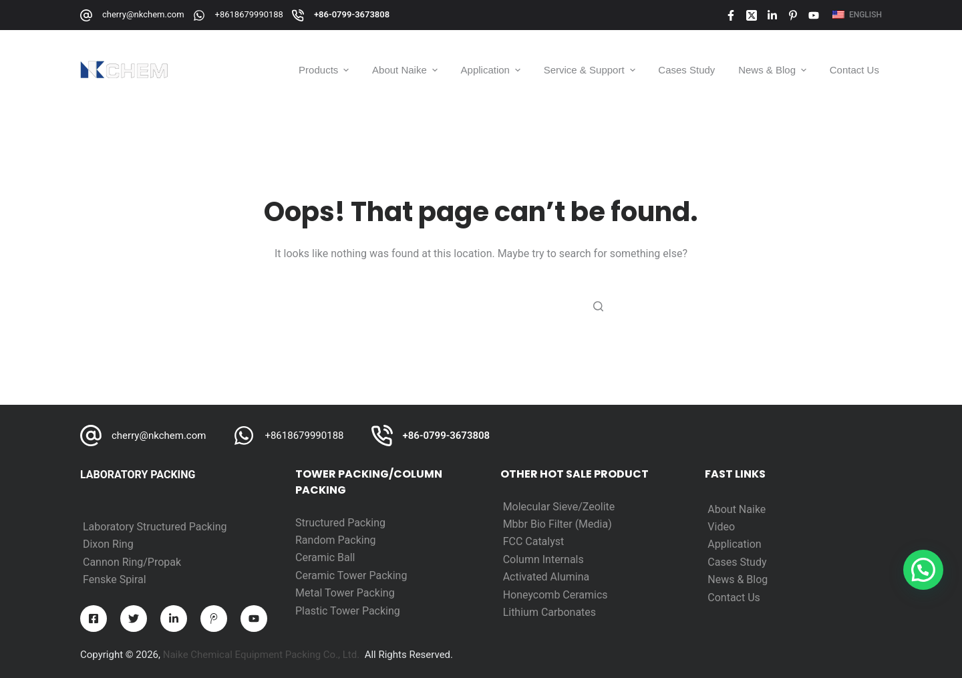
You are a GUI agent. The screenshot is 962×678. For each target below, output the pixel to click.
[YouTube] (813, 15)
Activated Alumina (546, 576)
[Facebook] (731, 15)
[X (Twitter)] (751, 15)
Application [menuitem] (492, 70)
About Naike (736, 509)
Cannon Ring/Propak (132, 562)
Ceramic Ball (325, 557)
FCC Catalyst (534, 541)
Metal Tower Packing (345, 592)
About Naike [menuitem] (406, 70)
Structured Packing (340, 522)
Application (734, 544)
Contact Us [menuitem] (854, 69)
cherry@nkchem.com (143, 14)
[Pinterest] (793, 15)
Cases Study (736, 562)
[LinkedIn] (772, 15)
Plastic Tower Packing (347, 611)
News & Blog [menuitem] (773, 70)
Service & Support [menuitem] (591, 70)
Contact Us (733, 597)
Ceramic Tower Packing (351, 575)
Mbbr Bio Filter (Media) (557, 524)
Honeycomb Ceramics (555, 594)
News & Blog (737, 579)
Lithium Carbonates (549, 612)
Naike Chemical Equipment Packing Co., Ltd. (261, 655)
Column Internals (543, 559)
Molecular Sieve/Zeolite (559, 506)
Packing (357, 540)
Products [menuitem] (325, 70)
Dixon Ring (108, 544)
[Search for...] (481, 306)
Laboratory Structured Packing (155, 526)
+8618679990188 (249, 14)
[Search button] (598, 306)
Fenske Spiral (114, 579)
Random (316, 540)
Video (721, 526)
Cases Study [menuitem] (686, 69)
